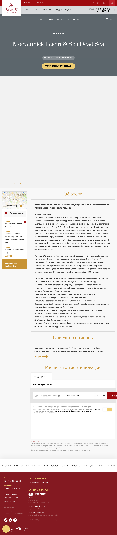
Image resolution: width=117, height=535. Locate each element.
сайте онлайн (53, 515)
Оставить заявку (11, 498)
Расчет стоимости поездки (58, 66)
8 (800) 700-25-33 (12, 488)
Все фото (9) (18, 183)
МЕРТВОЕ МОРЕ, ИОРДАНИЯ (59, 57)
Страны (50, 19)
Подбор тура (88, 466)
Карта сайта (9, 507)
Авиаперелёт (51, 465)
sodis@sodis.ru (10, 501)
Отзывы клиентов (71, 465)
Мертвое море (74, 19)
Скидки (36, 465)
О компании (28, 3)
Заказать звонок (11, 494)
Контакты (111, 466)
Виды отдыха (21, 465)
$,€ (110, 409)
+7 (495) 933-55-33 (12, 481)
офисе (37, 515)
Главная (40, 19)
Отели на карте (12, 205)
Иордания (60, 19)
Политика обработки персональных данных (13, 512)
